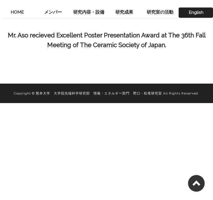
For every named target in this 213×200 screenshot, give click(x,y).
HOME (17, 12)
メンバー (53, 12)
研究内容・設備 (88, 12)
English (196, 12)
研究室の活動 (160, 12)
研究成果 (124, 12)
